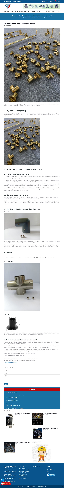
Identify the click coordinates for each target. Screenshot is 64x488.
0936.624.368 (19, 1)
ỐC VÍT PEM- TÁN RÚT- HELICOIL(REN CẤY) (14, 395)
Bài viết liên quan (8, 411)
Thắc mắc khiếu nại (22, 478)
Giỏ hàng (57, 1)
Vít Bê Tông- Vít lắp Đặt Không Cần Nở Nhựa (14, 408)
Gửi (6, 384)
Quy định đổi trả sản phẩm (24, 469)
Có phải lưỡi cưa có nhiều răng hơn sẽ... (50, 428)
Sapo (45, 486)
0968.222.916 (9, 1)
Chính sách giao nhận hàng (24, 471)
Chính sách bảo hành (23, 472)
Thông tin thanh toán (22, 475)
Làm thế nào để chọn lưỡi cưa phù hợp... (23, 442)
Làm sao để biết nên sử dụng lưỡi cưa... (50, 413)
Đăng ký (51, 1)
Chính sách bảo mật (22, 468)
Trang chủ (6, 11)
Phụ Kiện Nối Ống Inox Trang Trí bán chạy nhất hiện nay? (19, 23)
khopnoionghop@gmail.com (9, 481)
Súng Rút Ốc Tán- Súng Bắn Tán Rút (12, 405)
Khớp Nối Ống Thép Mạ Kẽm (11, 392)
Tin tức (33, 11)
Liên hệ (38, 11)
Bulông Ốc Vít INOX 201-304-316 (11, 397)
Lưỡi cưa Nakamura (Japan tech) (11, 400)
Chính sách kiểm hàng (23, 474)
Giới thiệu (13, 11)
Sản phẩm (20, 11)
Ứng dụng (27, 11)
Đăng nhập (44, 1)
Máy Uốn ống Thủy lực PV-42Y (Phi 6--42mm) (24, 413)
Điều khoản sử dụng (22, 477)
